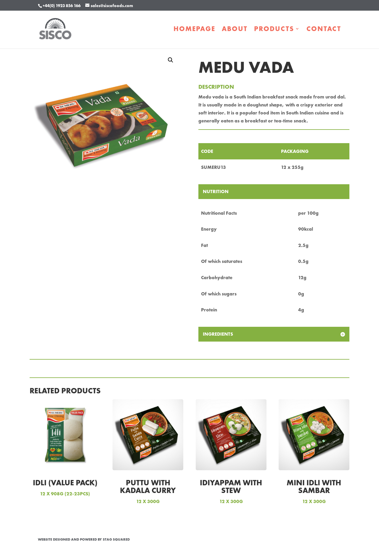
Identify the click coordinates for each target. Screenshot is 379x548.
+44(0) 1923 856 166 (62, 5)
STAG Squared (116, 539)
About (235, 30)
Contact (323, 30)
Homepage (194, 30)
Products (274, 30)
